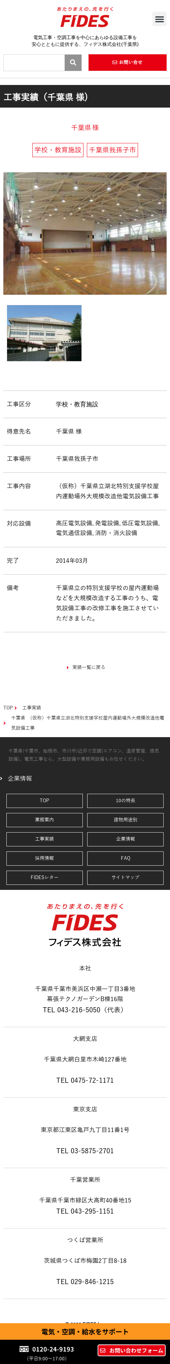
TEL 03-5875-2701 (85, 1151)
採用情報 (44, 858)
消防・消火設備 (116, 533)
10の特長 (125, 800)
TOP (44, 800)
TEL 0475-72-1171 (85, 1080)
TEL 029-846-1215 (85, 1281)
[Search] (73, 63)
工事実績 (44, 839)
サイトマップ (125, 877)
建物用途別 (125, 819)
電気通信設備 (74, 533)
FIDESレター (45, 877)
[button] (159, 19)
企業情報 (125, 839)
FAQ (125, 858)
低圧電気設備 (140, 523)
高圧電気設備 (74, 523)
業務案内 (44, 819)
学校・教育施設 (77, 404)
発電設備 (107, 523)
